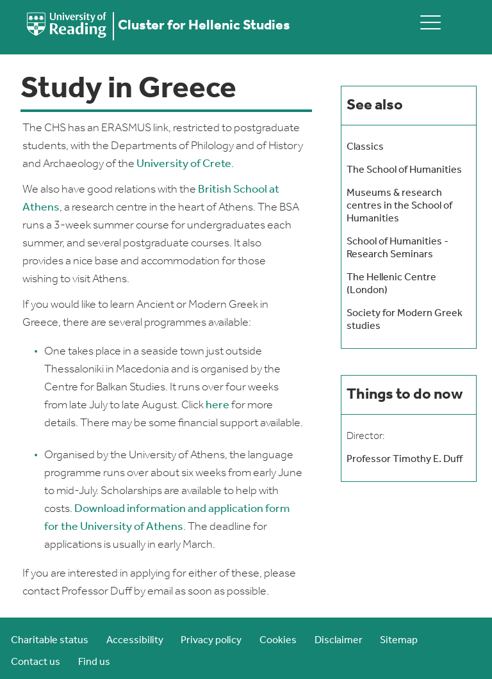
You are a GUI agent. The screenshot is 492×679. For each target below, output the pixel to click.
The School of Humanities (404, 170)
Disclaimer (339, 640)
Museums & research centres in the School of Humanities (399, 206)
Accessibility (134, 640)
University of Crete (183, 164)
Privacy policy (211, 640)
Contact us (35, 662)
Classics (365, 147)
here (217, 405)
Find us (94, 662)
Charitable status (49, 640)
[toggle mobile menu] (430, 22)
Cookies (278, 640)
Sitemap (399, 640)
